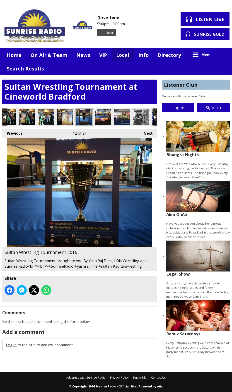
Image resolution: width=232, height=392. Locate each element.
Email (106, 33)
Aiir (159, 386)
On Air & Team (49, 54)
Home (14, 54)
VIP (103, 54)
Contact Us (158, 377)
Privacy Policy (119, 377)
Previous (12, 132)
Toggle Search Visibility (223, 54)
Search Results (25, 68)
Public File (140, 377)
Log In (178, 107)
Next (146, 132)
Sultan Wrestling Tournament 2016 (27, 117)
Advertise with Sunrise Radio (86, 377)
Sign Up (213, 107)
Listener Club (180, 84)
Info (143, 54)
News (83, 54)
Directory (169, 54)
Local (122, 54)
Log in (11, 344)
